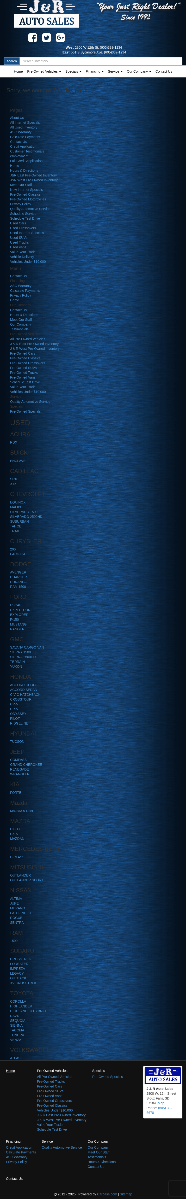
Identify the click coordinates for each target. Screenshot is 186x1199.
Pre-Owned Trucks (24, 372)
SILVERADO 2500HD (26, 517)
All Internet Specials (25, 122)
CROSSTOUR (20, 699)
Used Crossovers (23, 228)
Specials (73, 71)
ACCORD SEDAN (23, 690)
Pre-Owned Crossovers (27, 363)
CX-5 (14, 834)
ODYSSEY (18, 714)
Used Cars (18, 223)
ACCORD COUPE (23, 685)
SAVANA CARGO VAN (27, 647)
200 (13, 549)
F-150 (14, 619)
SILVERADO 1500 (23, 512)
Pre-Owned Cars (22, 353)
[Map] (161, 1103)
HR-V (14, 709)
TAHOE (15, 526)
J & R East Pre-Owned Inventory (34, 344)
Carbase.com (107, 1194)
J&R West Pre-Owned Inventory (34, 180)
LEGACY (17, 973)
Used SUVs (18, 238)
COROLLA (18, 1001)
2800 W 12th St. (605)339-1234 (93, 47)
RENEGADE (19, 769)
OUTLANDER (20, 875)
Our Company (139, 71)
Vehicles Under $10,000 (28, 261)
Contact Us (163, 71)
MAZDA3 (17, 839)
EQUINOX (18, 502)
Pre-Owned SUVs (23, 368)
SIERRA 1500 (20, 652)
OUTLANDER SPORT (26, 880)
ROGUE (16, 918)
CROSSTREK (20, 959)
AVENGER (18, 572)
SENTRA (17, 922)
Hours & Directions (24, 170)
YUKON (16, 666)
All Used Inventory (23, 127)
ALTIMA (16, 899)
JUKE (14, 903)
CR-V (14, 704)
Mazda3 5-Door (21, 811)
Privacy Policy (20, 204)
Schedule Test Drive (25, 218)
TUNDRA (17, 1035)
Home (18, 71)
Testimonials (19, 329)
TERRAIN (17, 662)
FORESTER (19, 964)
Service (115, 71)
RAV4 (14, 1016)
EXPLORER (19, 615)
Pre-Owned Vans (23, 377)
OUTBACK (18, 978)
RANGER (17, 629)
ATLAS (15, 1058)
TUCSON (17, 741)
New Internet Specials (26, 190)
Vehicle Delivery (22, 257)
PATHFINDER (20, 913)
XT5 (13, 484)
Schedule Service (23, 214)
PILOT (15, 718)
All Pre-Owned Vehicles (27, 339)
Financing (95, 71)
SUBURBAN (19, 521)
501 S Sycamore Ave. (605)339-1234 (93, 52)
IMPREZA (17, 969)
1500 (14, 941)
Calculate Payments (25, 137)
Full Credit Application (26, 161)
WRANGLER (20, 774)
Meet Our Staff (21, 185)
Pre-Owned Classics (25, 194)
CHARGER (18, 577)
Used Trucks (19, 242)
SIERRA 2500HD (23, 657)
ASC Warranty (20, 132)
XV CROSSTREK (23, 983)
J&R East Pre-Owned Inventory (33, 175)
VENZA (15, 1040)
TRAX (14, 531)
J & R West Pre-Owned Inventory (35, 349)
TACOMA (17, 1030)
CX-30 (15, 829)
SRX (13, 479)
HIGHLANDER (21, 1006)
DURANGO (18, 582)
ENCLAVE (17, 461)
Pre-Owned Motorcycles (28, 199)
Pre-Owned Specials (25, 411)
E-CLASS (17, 857)
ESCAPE (17, 605)
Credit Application (23, 146)
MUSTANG (18, 624)
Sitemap (126, 1194)
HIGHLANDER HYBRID (28, 1011)
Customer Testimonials (27, 151)
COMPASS (18, 760)
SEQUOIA (17, 1021)
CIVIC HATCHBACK (25, 694)
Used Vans (18, 247)
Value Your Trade (23, 252)
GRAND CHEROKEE (26, 764)
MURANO (17, 908)
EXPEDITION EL (23, 610)
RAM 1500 (18, 587)
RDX (13, 442)
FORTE (15, 793)
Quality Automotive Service (30, 209)
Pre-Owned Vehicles (44, 71)
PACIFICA (17, 554)
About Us (17, 118)
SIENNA (16, 1025)
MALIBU (16, 507)
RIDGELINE (19, 723)
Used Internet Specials (27, 233)
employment (19, 156)
